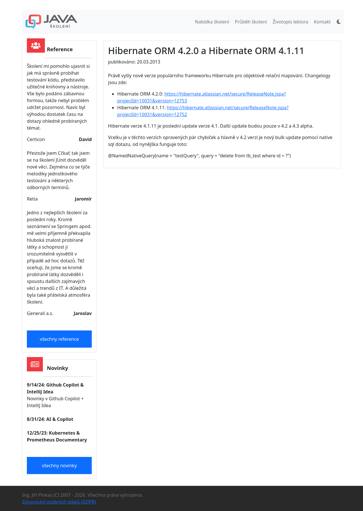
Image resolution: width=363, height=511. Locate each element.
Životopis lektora (290, 22)
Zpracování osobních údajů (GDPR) (59, 502)
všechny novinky (59, 465)
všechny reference (59, 339)
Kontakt (322, 22)
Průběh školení (251, 22)
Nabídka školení (212, 22)
